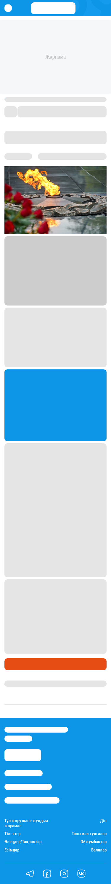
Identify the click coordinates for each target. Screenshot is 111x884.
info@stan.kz (18, 738)
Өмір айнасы (20, 664)
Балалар (99, 850)
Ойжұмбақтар (94, 841)
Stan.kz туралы (23, 773)
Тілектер (12, 833)
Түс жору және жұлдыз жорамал (26, 823)
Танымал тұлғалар (89, 833)
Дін (103, 820)
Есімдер (11, 850)
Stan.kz (12, 683)
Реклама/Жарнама (28, 787)
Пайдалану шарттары (31, 800)
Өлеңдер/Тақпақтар (22, 841)
